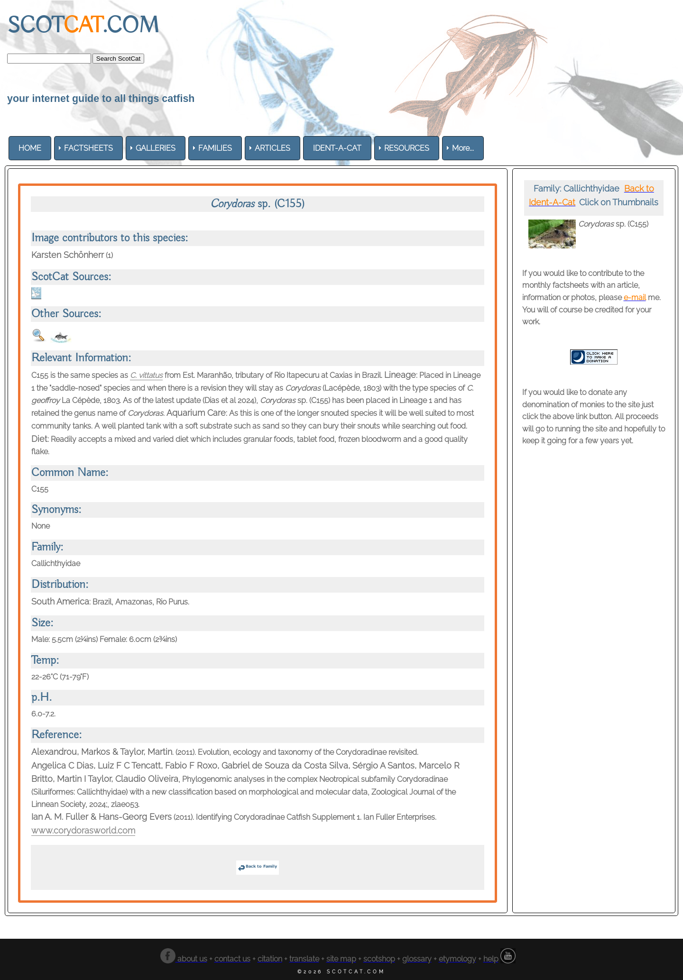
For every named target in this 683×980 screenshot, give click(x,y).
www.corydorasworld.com (83, 830)
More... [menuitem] (463, 148)
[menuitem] (30, 148)
